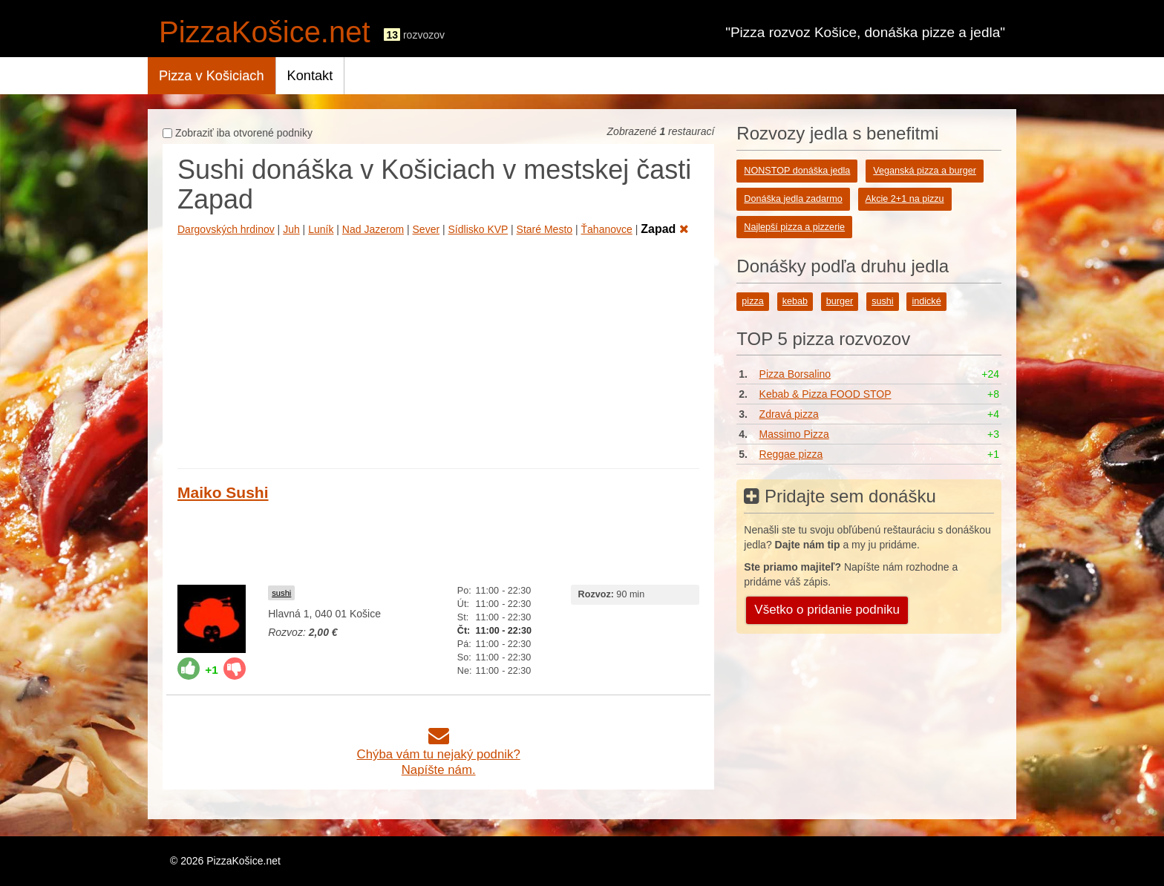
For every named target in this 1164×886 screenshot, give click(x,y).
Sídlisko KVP (478, 229)
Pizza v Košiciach (211, 75)
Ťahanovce (606, 229)
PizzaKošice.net (264, 32)
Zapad (665, 229)
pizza (752, 301)
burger (839, 301)
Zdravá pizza (789, 414)
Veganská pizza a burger (924, 170)
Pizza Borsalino (795, 374)
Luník (320, 229)
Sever (426, 229)
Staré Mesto (544, 229)
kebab (795, 301)
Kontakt (310, 75)
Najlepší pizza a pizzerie (794, 227)
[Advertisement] (438, 349)
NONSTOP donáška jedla (797, 170)
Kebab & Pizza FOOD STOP (825, 394)
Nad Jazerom (373, 229)
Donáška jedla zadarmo (793, 199)
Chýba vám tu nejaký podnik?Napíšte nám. (438, 754)
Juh (291, 229)
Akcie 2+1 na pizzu (905, 199)
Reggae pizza (791, 454)
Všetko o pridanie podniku (827, 610)
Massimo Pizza (794, 434)
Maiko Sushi (223, 492)
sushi (281, 592)
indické (926, 301)
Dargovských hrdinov (226, 229)
